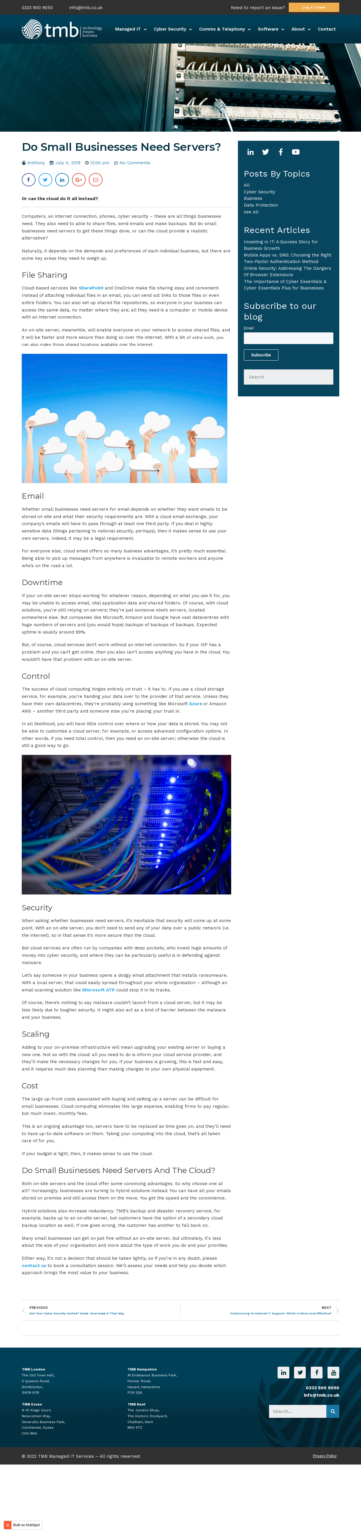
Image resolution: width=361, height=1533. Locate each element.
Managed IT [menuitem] (128, 29)
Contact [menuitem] (327, 29)
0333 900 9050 (37, 8)
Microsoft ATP (98, 990)
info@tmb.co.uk (86, 8)
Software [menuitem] (268, 29)
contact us (35, 1265)
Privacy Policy (325, 1456)
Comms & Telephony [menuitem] (222, 29)
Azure (196, 703)
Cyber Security (259, 192)
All (247, 185)
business (253, 198)
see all (251, 212)
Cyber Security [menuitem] (170, 29)
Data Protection (261, 205)
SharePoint (92, 288)
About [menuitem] (298, 29)
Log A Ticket (314, 7)
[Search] (288, 377)
